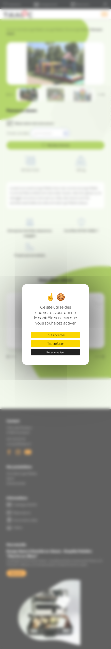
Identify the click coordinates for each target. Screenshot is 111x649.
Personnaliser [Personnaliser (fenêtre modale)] (55, 352)
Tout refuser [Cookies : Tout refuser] (55, 343)
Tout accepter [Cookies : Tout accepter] (55, 335)
